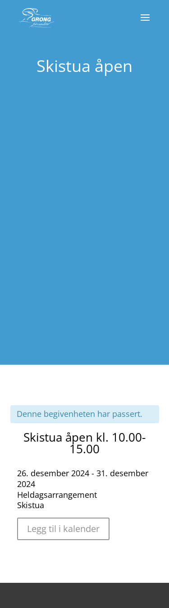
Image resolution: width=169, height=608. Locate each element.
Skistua (30, 505)
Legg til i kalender (63, 529)
